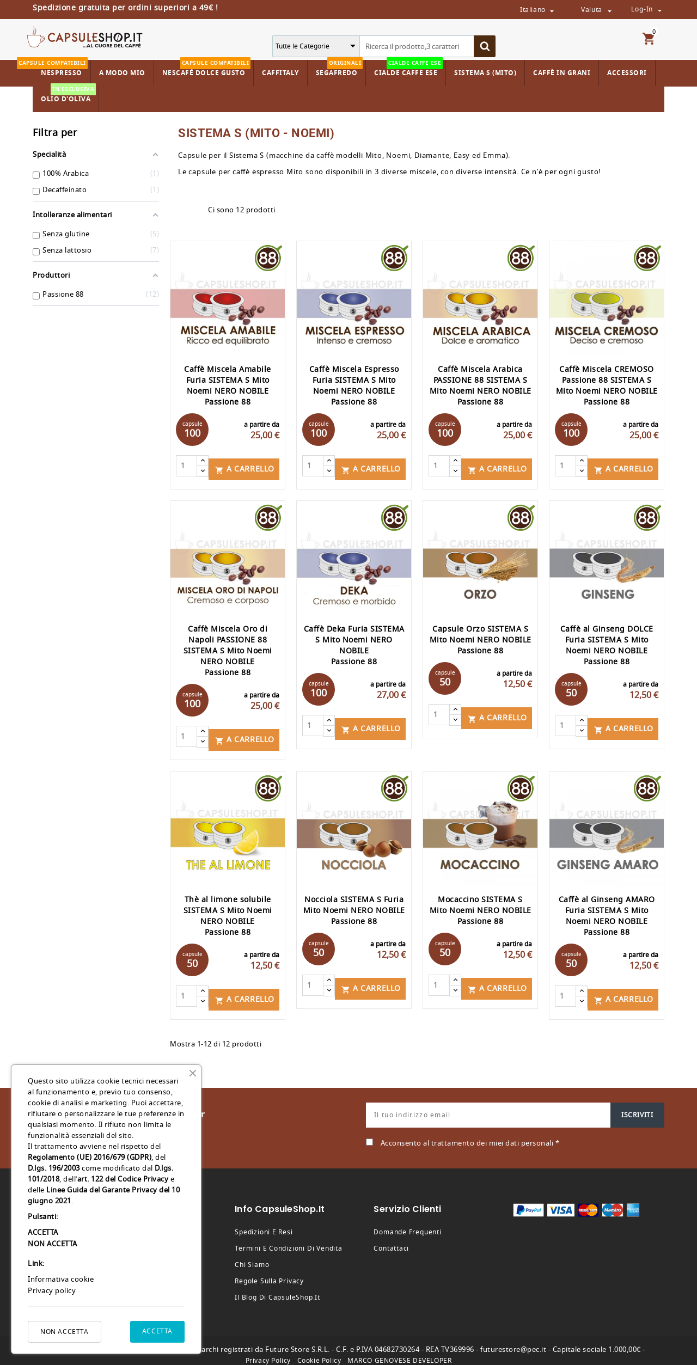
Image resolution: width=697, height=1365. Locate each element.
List (194, 210)
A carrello (244, 466)
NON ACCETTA (64, 1332)
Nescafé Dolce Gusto (206, 69)
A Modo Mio (122, 73)
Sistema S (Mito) (485, 73)
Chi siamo (252, 1255)
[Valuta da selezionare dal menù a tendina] (609, 10)
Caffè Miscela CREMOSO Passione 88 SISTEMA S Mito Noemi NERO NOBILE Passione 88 (607, 386)
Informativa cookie (61, 1279)
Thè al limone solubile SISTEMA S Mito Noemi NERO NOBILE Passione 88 (228, 909)
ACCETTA (157, 1331)
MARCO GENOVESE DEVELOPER (399, 1351)
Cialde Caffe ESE (408, 69)
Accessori (627, 73)
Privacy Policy (268, 1351)
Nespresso (60, 69)
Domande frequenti (407, 1222)
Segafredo (339, 69)
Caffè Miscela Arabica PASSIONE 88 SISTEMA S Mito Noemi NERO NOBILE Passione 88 (480, 386)
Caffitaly (280, 73)
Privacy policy (52, 1291)
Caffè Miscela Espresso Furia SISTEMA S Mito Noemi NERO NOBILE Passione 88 (354, 386)
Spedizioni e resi (263, 1222)
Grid (175, 210)
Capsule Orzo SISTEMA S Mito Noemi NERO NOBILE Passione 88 (480, 636)
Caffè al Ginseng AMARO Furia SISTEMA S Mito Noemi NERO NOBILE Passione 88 (607, 909)
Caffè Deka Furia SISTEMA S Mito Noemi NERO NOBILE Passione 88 (354, 642)
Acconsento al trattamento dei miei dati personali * (470, 1133)
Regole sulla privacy (269, 1271)
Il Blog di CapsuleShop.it (277, 1288)
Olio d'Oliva (68, 95)
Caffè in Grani (561, 73)
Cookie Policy (319, 1351)
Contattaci (391, 1239)
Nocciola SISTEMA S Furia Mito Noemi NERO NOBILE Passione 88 (354, 904)
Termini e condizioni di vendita (289, 1239)
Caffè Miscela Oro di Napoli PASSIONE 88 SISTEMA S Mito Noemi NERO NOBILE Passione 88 (228, 647)
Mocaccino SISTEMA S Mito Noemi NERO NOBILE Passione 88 (480, 904)
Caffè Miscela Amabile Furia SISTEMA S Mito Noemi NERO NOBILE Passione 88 (227, 386)
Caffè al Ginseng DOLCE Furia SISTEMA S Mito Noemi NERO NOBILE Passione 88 (606, 642)
